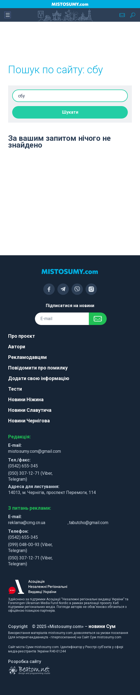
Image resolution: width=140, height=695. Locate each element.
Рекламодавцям (27, 357)
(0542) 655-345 (23, 465)
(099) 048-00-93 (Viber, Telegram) (30, 547)
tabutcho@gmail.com (88, 522)
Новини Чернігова (29, 420)
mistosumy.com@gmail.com (34, 451)
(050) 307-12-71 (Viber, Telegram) (30, 476)
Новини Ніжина (26, 399)
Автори (16, 346)
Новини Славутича (29, 410)
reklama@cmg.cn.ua (26, 522)
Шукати (70, 112)
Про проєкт (21, 336)
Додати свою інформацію (38, 378)
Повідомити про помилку (38, 368)
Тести (15, 389)
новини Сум (102, 626)
